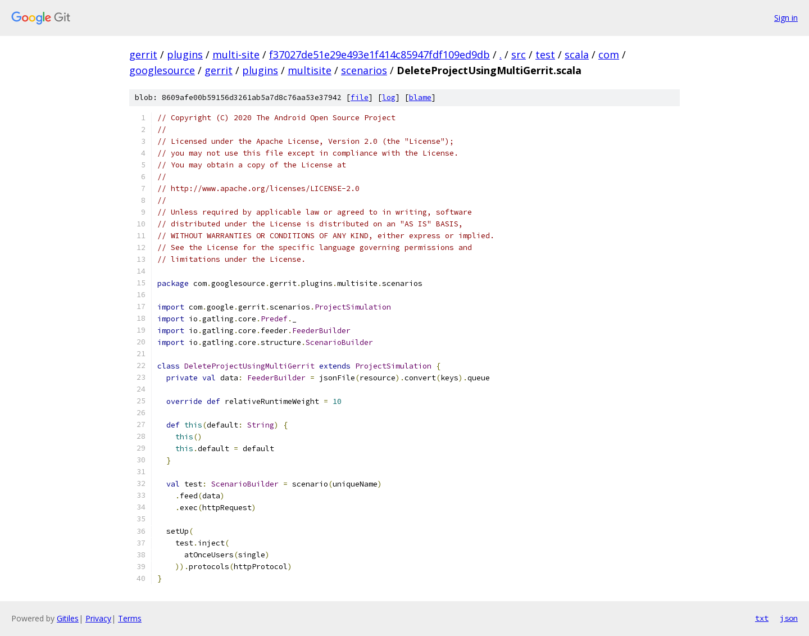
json (789, 618)
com (608, 54)
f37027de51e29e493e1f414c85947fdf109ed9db (379, 54)
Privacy (98, 618)
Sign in (786, 17)
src (518, 54)
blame (420, 97)
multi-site (236, 54)
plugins (185, 54)
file (360, 97)
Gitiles (68, 618)
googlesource (162, 70)
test (545, 54)
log (389, 97)
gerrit (143, 54)
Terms (130, 618)
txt (762, 618)
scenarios (364, 70)
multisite (309, 70)
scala (577, 54)
